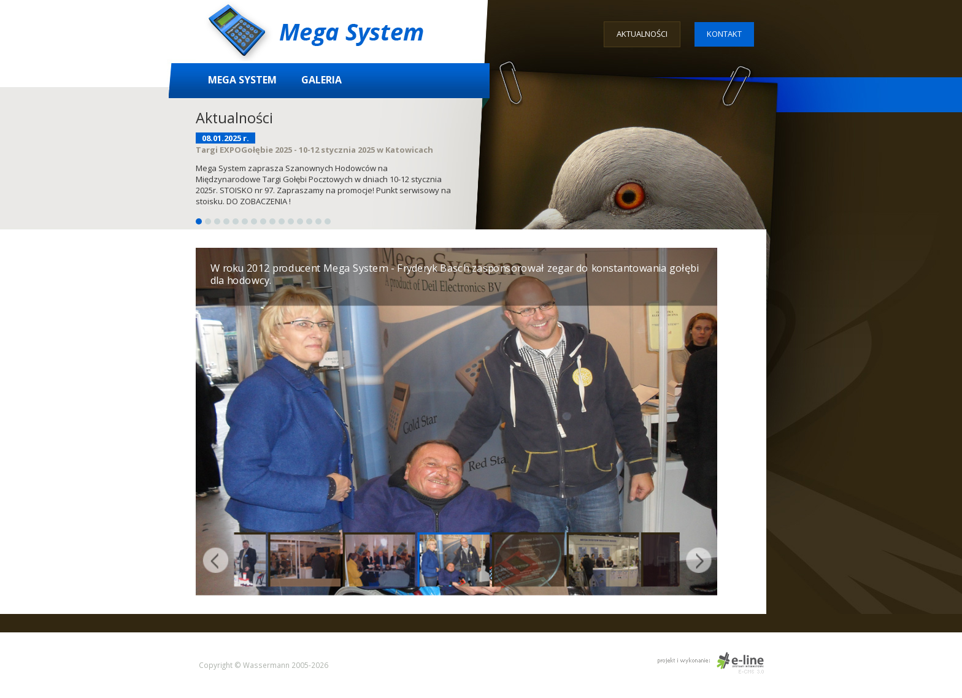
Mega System (242, 79)
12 (300, 221)
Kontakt (724, 33)
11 (291, 221)
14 (318, 221)
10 (282, 221)
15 (328, 221)
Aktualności (642, 33)
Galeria (321, 79)
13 (309, 221)
